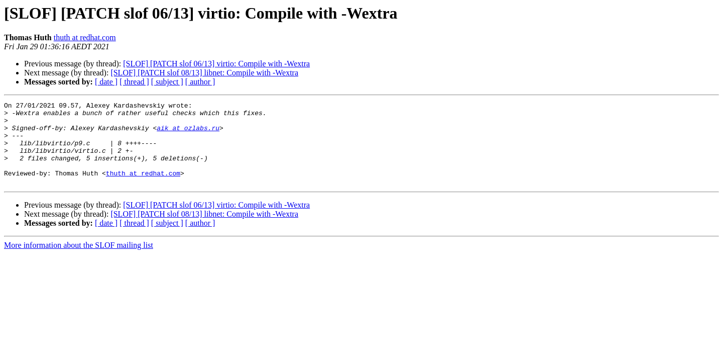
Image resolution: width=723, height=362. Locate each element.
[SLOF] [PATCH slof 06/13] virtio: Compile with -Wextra (216, 63)
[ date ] (106, 81)
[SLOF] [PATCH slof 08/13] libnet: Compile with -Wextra (204, 72)
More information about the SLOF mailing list (78, 261)
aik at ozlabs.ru (188, 133)
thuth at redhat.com (85, 37)
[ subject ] (167, 81)
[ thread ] (134, 81)
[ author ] (200, 81)
